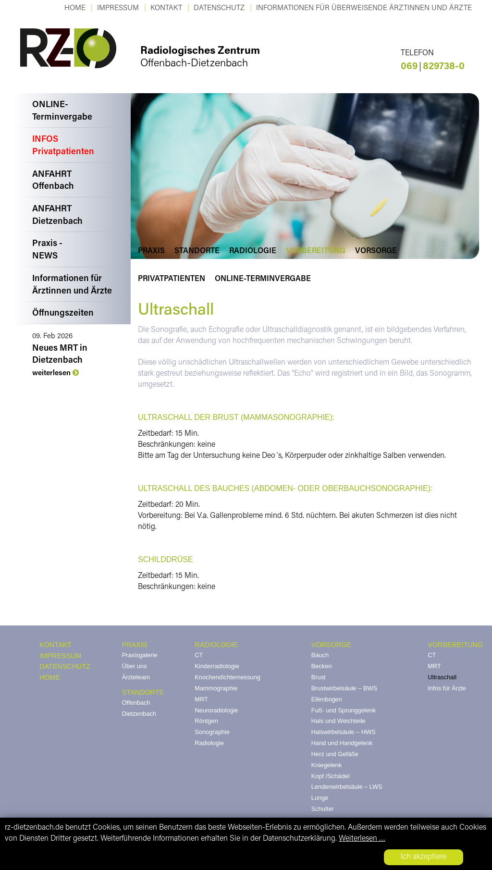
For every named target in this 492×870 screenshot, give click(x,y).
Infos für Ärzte (447, 688)
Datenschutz (219, 8)
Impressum (118, 8)
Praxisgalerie (140, 655)
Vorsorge (376, 251)
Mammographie (216, 688)
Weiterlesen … (362, 839)
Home (75, 8)
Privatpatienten (171, 279)
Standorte (197, 251)
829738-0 (433, 67)
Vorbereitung (315, 251)
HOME (49, 677)
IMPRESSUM (60, 656)
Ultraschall (442, 677)
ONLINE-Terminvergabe (62, 111)
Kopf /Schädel (330, 776)
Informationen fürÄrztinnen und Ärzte (72, 285)
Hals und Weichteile (338, 720)
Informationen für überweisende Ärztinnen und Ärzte (364, 8)
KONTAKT (166, 8)
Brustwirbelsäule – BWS (344, 688)
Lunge (320, 797)
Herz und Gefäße (334, 754)
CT (199, 655)
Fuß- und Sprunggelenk (343, 710)
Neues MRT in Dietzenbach (59, 354)
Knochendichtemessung (227, 677)
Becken (321, 666)
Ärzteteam (136, 677)
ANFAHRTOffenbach (53, 181)
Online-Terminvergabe (263, 279)
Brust (318, 677)
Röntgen (206, 720)
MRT (201, 699)
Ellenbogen (326, 699)
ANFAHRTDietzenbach (57, 215)
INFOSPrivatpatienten (63, 146)
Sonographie (212, 731)
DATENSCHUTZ (64, 666)
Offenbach (136, 702)
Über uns (134, 666)
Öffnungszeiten (63, 313)
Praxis (151, 251)
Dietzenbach (139, 713)
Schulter (322, 808)
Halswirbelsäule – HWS (343, 731)
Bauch (320, 655)
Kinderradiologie (217, 666)
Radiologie (252, 251)
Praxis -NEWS (47, 250)
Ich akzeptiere (423, 857)
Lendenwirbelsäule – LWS (346, 786)
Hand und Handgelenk (341, 743)
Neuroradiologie (216, 710)
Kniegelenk (326, 765)
